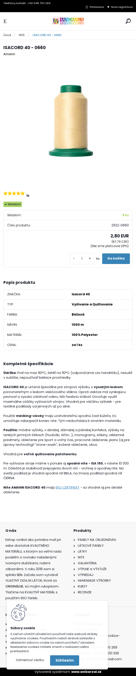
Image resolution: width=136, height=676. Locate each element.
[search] (128, 21)
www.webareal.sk (86, 671)
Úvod (7, 35)
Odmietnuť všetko (30, 660)
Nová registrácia (122, 7)
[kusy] (81, 259)
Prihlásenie (97, 7)
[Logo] (68, 21)
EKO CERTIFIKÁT (67, 487)
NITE (22, 35)
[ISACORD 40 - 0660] (68, 121)
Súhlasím (64, 660)
